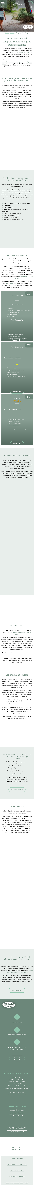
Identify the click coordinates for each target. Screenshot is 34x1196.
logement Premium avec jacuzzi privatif (12, 61)
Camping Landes (9, 33)
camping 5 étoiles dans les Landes (20, 52)
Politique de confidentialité (17, 1130)
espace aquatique (10, 194)
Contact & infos (17, 1115)
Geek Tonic (21, 1131)
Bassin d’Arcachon (25, 287)
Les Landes (17, 1112)
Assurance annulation (17, 1114)
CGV (17, 1109)
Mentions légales (17, 1111)
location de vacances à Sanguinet (20, 59)
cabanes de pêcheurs (10, 283)
